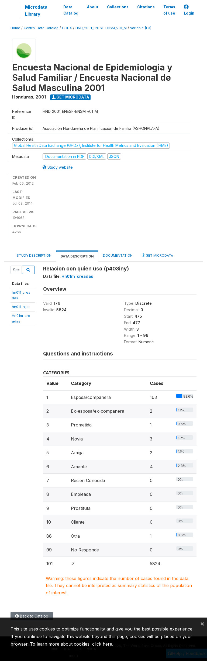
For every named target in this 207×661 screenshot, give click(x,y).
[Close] (202, 623)
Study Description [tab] (34, 255)
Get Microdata (70, 97)
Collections (118, 7)
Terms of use (169, 10)
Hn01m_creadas (77, 276)
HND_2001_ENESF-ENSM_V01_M (101, 28)
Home (15, 28)
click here (102, 644)
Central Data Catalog (41, 28)
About (92, 7)
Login (189, 10)
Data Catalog (70, 10)
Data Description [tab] (77, 256)
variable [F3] (140, 28)
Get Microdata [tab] (157, 255)
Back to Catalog (31, 616)
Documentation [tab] (118, 255)
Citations (146, 7)
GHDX (67, 28)
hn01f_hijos (21, 306)
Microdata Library (36, 10)
